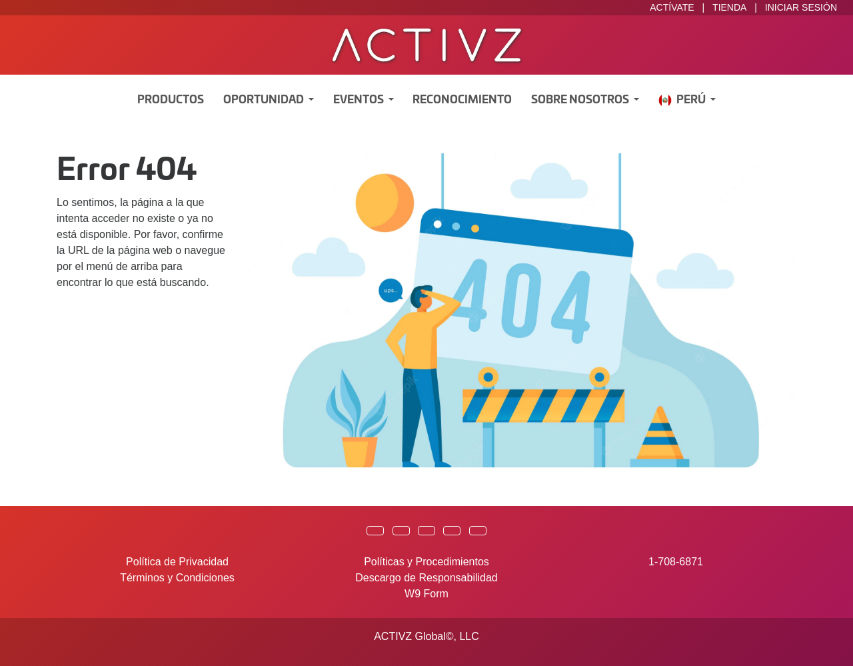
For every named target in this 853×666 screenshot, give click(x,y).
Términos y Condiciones (177, 577)
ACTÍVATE (672, 7)
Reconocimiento (462, 100)
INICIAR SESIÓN (801, 7)
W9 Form (426, 593)
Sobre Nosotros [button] (581, 100)
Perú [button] (683, 100)
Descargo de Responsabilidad (426, 577)
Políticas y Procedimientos (426, 561)
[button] (375, 530)
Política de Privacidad (177, 561)
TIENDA (729, 7)
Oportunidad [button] (264, 100)
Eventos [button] (359, 100)
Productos (170, 100)
